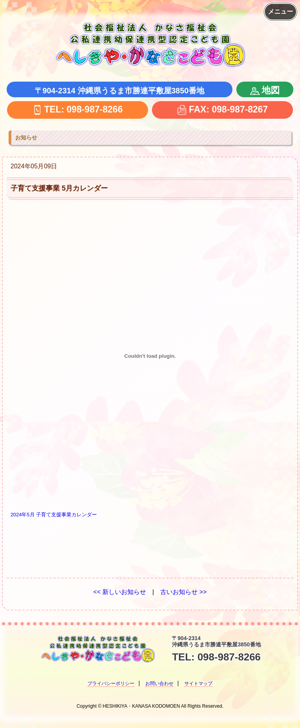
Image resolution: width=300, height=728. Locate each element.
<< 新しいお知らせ (119, 592)
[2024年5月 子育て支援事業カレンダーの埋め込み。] (150, 356)
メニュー (280, 11)
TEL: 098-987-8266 (77, 109)
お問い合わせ (159, 683)
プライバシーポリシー (111, 683)
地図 (265, 90)
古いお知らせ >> (183, 592)
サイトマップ (198, 683)
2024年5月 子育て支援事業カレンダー (54, 514)
